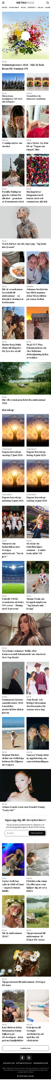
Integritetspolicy (24, 1072)
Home (47, 7)
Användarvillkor (40, 1072)
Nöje (23, 7)
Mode (4, 7)
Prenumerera (37, 842)
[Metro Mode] (25, 3)
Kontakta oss (9, 1072)
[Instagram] (29, 1066)
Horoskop (14, 7)
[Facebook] (22, 1066)
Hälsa (40, 7)
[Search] (47, 2)
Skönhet (32, 7)
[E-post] (17, 842)
